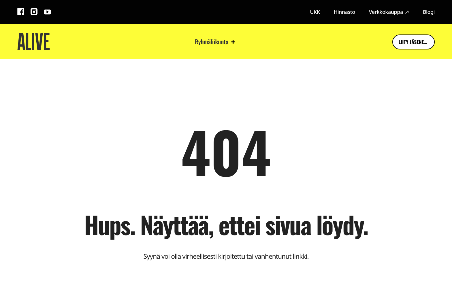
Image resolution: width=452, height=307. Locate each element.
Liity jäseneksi (403, 42)
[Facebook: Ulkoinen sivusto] (20, 12)
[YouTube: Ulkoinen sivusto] (47, 12)
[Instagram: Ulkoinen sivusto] (34, 12)
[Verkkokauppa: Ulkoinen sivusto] (389, 12)
